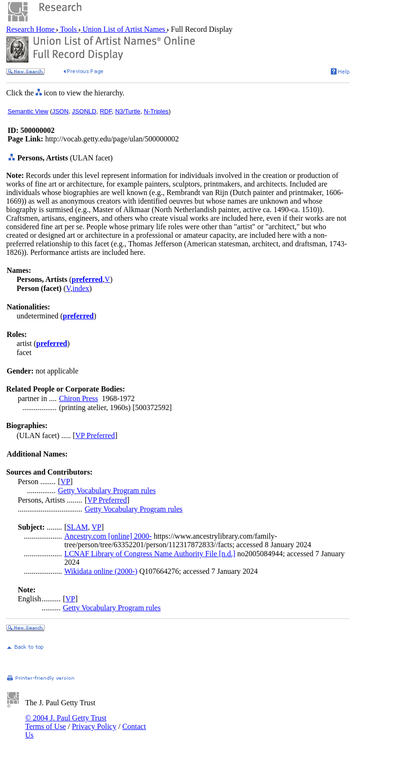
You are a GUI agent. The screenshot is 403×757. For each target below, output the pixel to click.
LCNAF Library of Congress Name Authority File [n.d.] (149, 554)
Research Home (31, 29)
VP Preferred (95, 435)
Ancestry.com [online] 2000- (107, 536)
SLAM (77, 527)
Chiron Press (78, 398)
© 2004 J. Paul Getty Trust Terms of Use (65, 722)
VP (65, 481)
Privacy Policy (94, 726)
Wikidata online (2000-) (100, 571)
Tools (68, 29)
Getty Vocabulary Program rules (107, 490)
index (80, 288)
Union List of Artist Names (124, 29)
